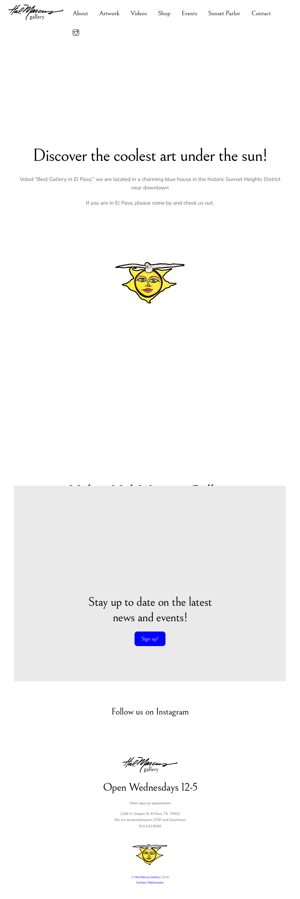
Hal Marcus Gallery (148, 877)
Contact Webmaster (150, 882)
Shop (164, 13)
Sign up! (149, 639)
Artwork (109, 13)
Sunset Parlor (224, 13)
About (80, 13)
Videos (139, 13)
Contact (261, 13)
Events (189, 13)
